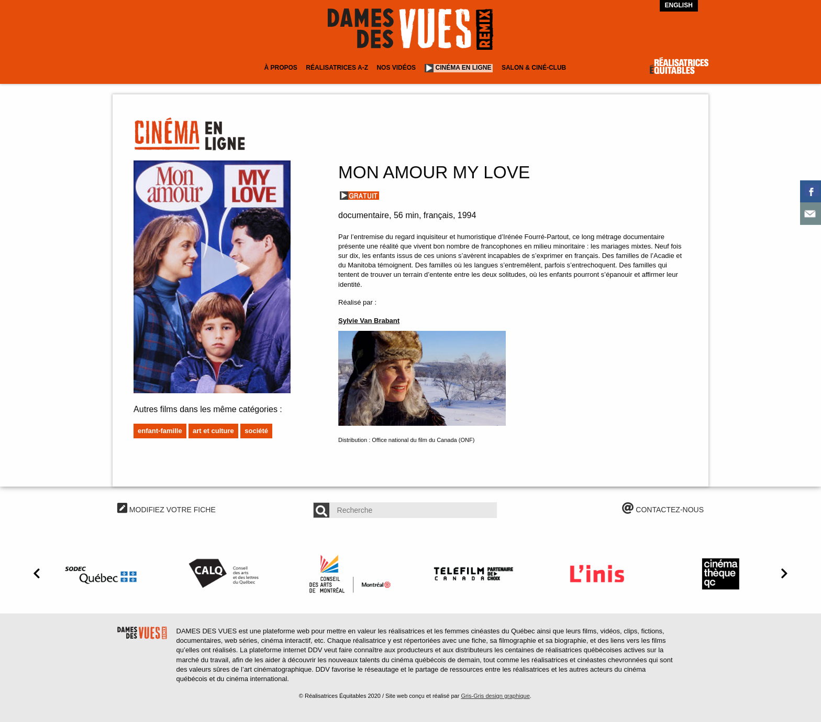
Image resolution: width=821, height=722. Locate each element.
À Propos (280, 67)
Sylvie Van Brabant (369, 321)
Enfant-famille (160, 431)
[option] (102, 573)
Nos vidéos (396, 67)
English (679, 5)
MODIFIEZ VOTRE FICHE (166, 509)
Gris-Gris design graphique (495, 696)
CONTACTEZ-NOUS (663, 509)
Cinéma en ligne (464, 67)
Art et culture (213, 431)
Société (256, 431)
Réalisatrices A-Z (337, 67)
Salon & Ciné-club (534, 67)
